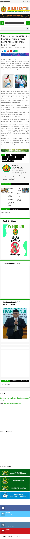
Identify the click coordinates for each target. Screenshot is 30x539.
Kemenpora (5, 157)
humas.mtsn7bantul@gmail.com (12, 403)
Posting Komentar (8, 215)
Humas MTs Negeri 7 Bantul (20, 536)
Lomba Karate (19, 157)
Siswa (9, 158)
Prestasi (4, 158)
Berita (8, 155)
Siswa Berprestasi (17, 158)
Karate (17, 155)
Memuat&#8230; (15, 282)
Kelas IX (23, 155)
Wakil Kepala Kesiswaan (8, 160)
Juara (12, 155)
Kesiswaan (12, 157)
